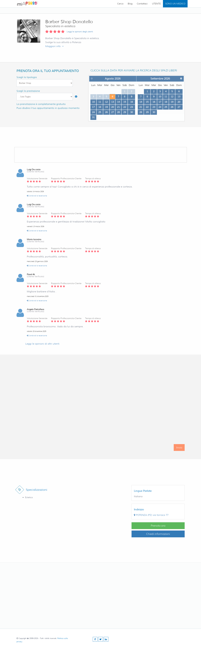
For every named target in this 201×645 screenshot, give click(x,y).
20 (112, 107)
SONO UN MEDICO (175, 3)
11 (99, 101)
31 (93, 117)
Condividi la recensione (37, 196)
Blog (130, 3)
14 (118, 101)
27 (112, 112)
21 (118, 107)
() (151, 515)
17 (93, 107)
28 (118, 112)
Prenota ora (158, 525)
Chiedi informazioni (158, 534)
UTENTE (156, 3)
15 (124, 101)
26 (106, 112)
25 (99, 112)
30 (131, 112)
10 (93, 101)
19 (106, 107)
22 (124, 107)
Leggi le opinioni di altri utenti (42, 343)
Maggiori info (54, 46)
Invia (179, 451)
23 (131, 107)
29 (124, 112)
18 (99, 107)
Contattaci (142, 3)
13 (112, 101)
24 (93, 112)
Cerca (120, 3)
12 (106, 101)
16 (131, 101)
